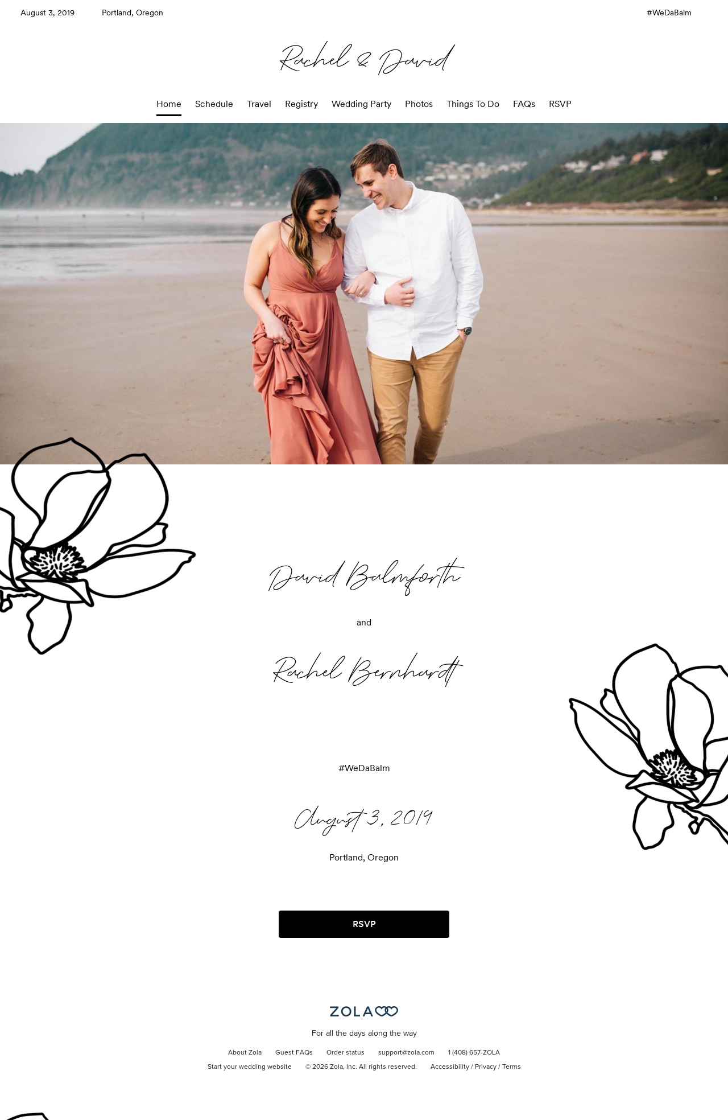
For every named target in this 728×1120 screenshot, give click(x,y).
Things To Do (472, 103)
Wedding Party (361, 103)
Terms (511, 1067)
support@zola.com (406, 1052)
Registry (301, 103)
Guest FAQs (294, 1052)
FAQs (524, 103)
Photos (419, 103)
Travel (259, 103)
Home (168, 103)
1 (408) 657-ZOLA (474, 1052)
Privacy (486, 1067)
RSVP (560, 103)
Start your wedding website (250, 1067)
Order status (345, 1052)
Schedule (214, 103)
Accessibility (450, 1067)
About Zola (245, 1052)
